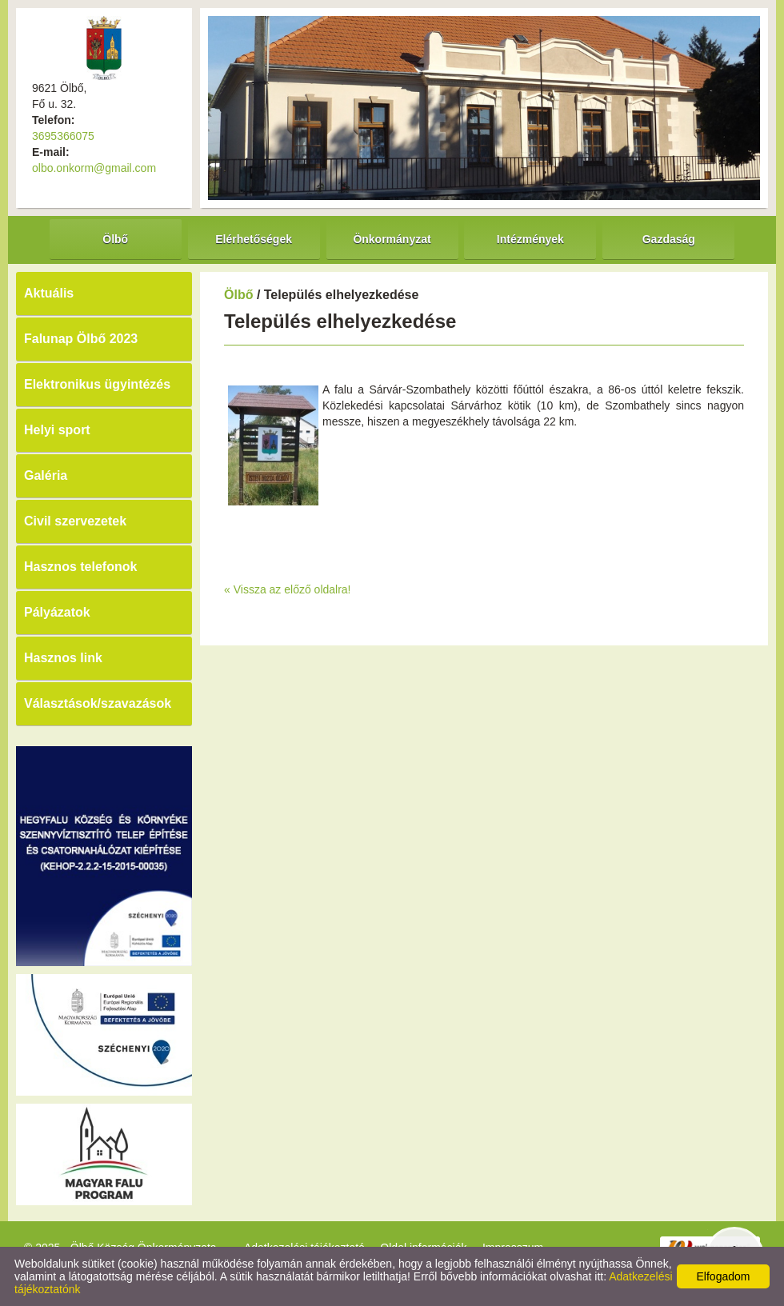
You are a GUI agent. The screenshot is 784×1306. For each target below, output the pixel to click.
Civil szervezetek (75, 521)
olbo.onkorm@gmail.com (94, 168)
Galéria (45, 475)
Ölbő (238, 295)
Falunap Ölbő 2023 (81, 338)
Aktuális (49, 293)
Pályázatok (57, 612)
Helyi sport (57, 430)
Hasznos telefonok (80, 566)
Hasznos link (63, 658)
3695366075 (63, 136)
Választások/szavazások (97, 703)
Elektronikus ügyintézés (97, 384)
